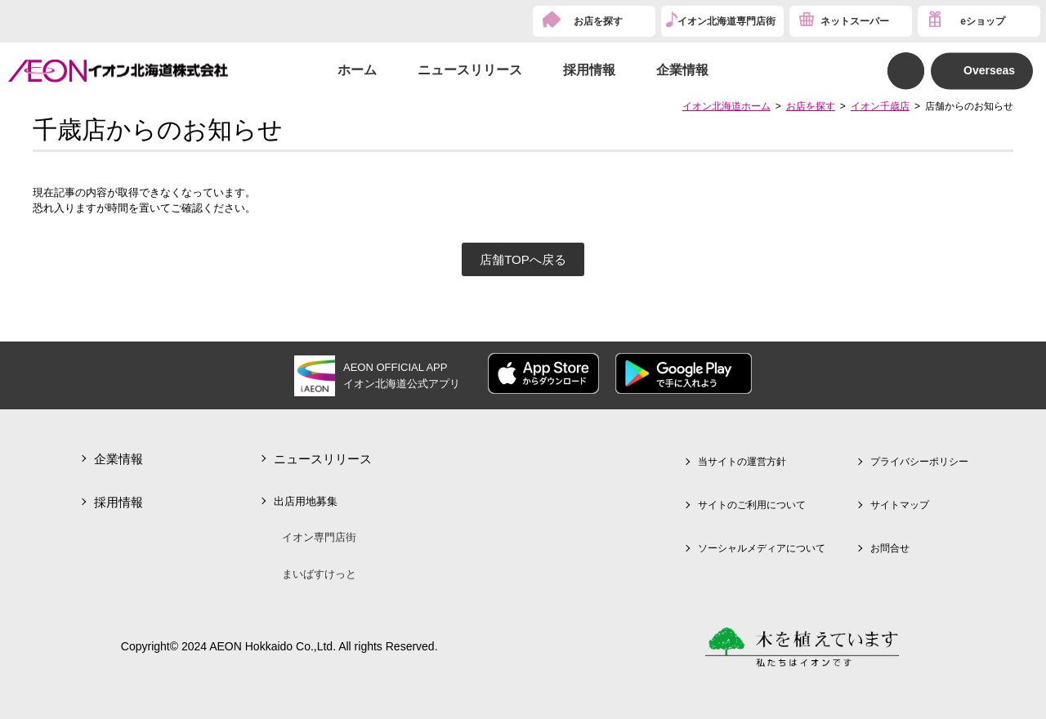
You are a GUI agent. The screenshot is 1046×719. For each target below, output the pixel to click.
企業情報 (682, 70)
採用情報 (589, 70)
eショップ (982, 21)
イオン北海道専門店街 (726, 21)
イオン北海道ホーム (726, 106)
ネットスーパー (854, 21)
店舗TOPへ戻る (523, 259)
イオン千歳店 (880, 106)
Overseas (989, 70)
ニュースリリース (470, 70)
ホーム (357, 70)
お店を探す (598, 21)
